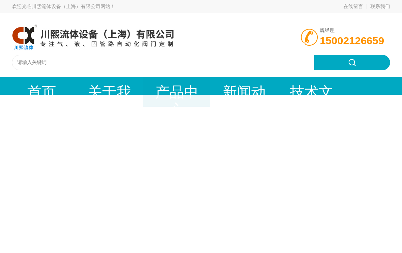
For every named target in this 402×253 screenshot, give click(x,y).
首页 (30, 86)
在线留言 (353, 6)
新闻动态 (160, 86)
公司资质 (247, 86)
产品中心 (116, 86)
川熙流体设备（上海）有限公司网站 (71, 6)
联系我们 (380, 6)
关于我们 (73, 86)
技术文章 (204, 86)
